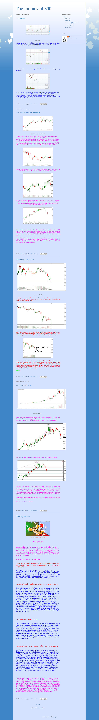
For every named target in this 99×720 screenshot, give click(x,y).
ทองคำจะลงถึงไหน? (24, 386)
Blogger (55, 717)
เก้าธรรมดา (71, 36)
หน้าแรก (38, 704)
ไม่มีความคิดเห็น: (34, 104)
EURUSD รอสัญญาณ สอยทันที (28, 113)
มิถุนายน (67, 18)
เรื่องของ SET (21, 18)
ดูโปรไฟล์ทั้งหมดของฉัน (72, 38)
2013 (65, 16)
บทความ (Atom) (40, 707)
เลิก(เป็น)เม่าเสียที (23, 517)
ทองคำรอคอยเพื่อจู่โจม (25, 260)
